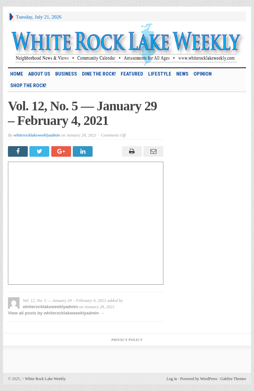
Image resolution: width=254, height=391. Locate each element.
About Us (39, 74)
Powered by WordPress (198, 378)
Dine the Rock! (99, 74)
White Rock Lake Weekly (44, 378)
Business (66, 74)
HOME (16, 74)
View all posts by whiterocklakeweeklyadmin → (56, 312)
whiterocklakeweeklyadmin (37, 135)
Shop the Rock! (28, 85)
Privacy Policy (127, 340)
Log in (171, 378)
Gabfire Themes (233, 378)
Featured (132, 74)
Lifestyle (159, 74)
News (182, 74)
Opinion (202, 74)
